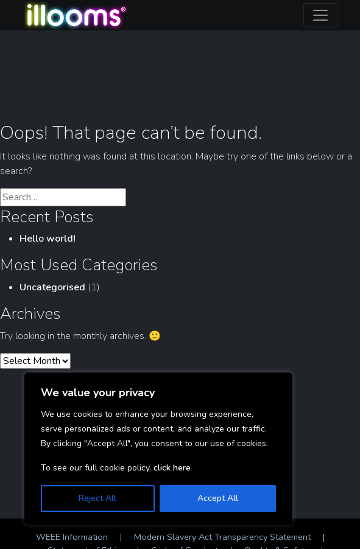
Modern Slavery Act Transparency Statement (222, 537)
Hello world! (47, 238)
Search (154, 198)
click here (172, 468)
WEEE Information (72, 537)
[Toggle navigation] (320, 15)
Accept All (217, 498)
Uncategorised (52, 287)
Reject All (97, 498)
